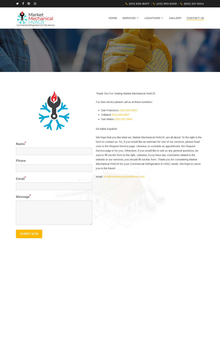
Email (21, 184)
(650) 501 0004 (194, 4)
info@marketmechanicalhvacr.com (124, 185)
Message (23, 202)
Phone (21, 166)
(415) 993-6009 (166, 4)
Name (21, 149)
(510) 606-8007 (139, 4)
